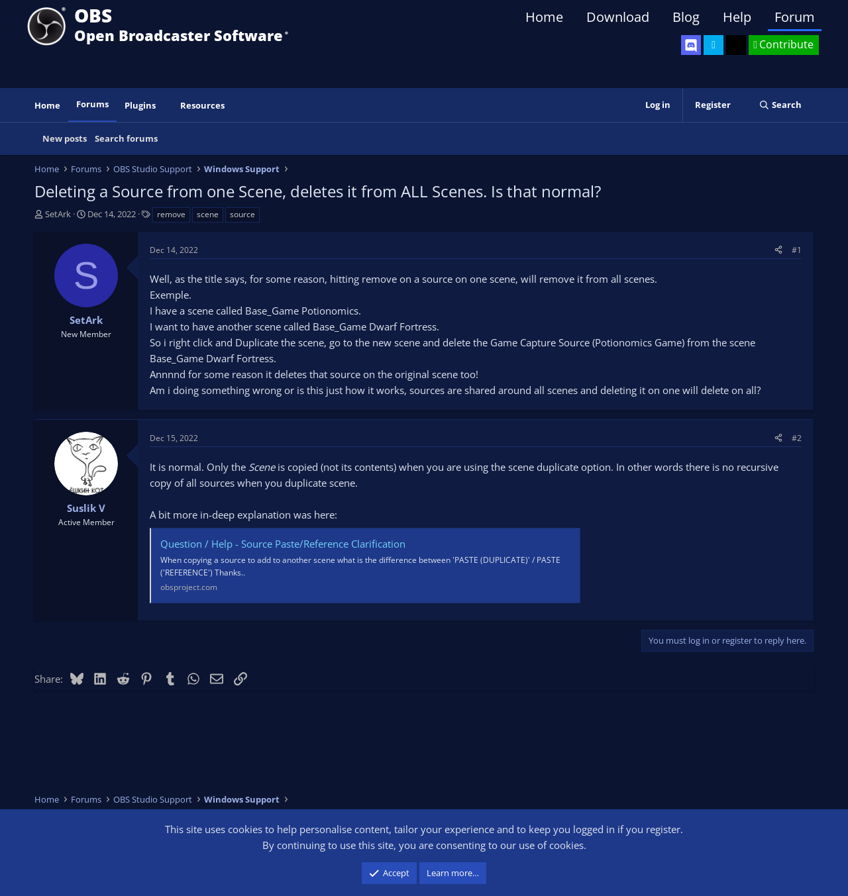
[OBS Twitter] (713, 45)
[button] (165, 105)
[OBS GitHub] (736, 45)
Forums (92, 104)
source (242, 214)
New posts (64, 138)
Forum (794, 17)
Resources (202, 105)
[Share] (778, 250)
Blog (686, 17)
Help (737, 17)
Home (544, 17)
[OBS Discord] (691, 45)
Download (617, 17)
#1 (797, 250)
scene (208, 214)
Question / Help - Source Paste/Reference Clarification (282, 543)
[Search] (780, 105)
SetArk (58, 214)
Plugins (140, 105)
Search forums (126, 138)
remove (171, 214)
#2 (797, 438)
